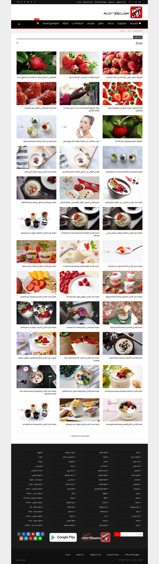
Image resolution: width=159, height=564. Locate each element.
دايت (105, 516)
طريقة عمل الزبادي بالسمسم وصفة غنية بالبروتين (38, 296)
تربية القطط (103, 511)
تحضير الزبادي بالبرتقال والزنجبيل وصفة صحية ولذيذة (123, 391)
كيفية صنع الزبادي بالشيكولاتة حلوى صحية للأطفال (80, 391)
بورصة (72, 498)
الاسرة (105, 457)
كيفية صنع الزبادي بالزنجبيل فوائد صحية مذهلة (39, 266)
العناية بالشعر (103, 484)
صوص (138, 493)
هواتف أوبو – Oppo (35, 484)
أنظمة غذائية (103, 452)
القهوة (105, 493)
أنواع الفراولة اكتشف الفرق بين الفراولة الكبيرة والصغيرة (125, 109)
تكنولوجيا (122, 23)
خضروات (71, 516)
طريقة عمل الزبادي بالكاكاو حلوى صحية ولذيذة (125, 266)
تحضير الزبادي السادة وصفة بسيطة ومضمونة (39, 141)
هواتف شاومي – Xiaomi (34, 502)
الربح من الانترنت (69, 452)
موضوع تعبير (103, 525)
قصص (138, 525)
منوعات (90, 23)
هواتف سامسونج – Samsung (32, 498)
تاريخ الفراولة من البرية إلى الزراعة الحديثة (84, 77)
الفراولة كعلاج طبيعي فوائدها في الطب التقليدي (124, 77)
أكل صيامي (136, 466)
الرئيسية (135, 23)
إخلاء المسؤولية (121, 2)
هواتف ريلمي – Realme (34, 493)
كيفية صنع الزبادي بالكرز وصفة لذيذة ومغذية (82, 327)
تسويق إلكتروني (37, 475)
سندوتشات (136, 488)
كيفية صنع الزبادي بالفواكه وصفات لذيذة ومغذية (124, 171)
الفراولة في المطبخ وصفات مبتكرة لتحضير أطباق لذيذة (36, 77)
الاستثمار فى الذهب (68, 457)
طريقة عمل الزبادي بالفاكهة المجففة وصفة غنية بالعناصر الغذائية (38, 392)
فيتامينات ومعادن (69, 525)
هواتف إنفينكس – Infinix (34, 488)
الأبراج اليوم (70, 488)
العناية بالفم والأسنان (100, 488)
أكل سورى (136, 461)
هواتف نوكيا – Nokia (35, 511)
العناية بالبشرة (103, 479)
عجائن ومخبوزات (135, 507)
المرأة (65, 23)
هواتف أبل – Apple (36, 479)
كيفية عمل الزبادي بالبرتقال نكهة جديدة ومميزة (38, 233)
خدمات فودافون (69, 475)
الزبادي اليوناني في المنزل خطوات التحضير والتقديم (80, 171)
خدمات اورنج (70, 470)
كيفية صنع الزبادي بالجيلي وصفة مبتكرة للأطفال (38, 202)
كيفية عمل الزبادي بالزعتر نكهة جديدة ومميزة (82, 424)
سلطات (137, 498)
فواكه (138, 520)
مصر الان (18, 559)
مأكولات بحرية (135, 457)
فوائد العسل (70, 520)
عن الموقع (112, 2)
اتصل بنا (79, 2)
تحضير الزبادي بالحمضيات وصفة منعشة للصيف (125, 357)
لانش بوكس (136, 516)
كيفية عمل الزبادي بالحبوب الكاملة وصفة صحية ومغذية (81, 359)
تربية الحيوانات (103, 507)
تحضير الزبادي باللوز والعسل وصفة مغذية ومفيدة (81, 266)
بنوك (72, 493)
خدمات (110, 23)
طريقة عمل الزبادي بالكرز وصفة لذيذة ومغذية (39, 424)
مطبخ (101, 23)
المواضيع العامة (51, 23)
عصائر (138, 511)
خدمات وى (71, 479)
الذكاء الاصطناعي (36, 470)
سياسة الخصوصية (88, 2)
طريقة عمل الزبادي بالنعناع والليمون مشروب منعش (37, 357)
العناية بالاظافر (102, 475)
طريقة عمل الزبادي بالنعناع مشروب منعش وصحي (124, 233)
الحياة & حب (77, 23)
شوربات (137, 502)
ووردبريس (38, 466)
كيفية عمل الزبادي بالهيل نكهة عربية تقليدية (83, 296)
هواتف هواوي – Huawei (34, 516)
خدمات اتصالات (69, 484)
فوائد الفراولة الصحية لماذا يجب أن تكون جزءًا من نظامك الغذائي (81, 109)
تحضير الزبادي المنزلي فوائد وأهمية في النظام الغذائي (79, 202)
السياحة (104, 502)
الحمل (105, 461)
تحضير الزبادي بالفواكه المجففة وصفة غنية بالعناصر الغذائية (80, 234)
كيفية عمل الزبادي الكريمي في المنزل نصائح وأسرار (123, 202)
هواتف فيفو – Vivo (35, 507)
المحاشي (137, 470)
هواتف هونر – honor (35, 520)
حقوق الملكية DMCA (100, 2)
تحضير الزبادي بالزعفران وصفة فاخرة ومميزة (126, 327)
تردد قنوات (71, 511)
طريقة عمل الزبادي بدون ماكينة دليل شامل (40, 171)
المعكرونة (136, 484)
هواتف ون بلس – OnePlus (33, 525)
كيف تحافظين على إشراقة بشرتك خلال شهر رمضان (81, 141)
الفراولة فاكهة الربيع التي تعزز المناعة (128, 141)
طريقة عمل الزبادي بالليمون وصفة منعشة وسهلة (124, 296)
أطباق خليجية (136, 475)
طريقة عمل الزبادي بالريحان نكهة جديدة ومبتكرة (38, 327)
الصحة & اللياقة (102, 470)
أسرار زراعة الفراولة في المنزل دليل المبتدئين (40, 108)
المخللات (137, 479)
